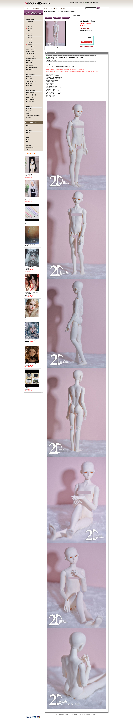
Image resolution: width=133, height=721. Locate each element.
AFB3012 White (32, 197)
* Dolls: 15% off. (50, 58)
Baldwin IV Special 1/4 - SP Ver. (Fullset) (32, 267)
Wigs (27, 125)
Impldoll (28, 88)
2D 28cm (29, 35)
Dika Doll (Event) (30, 62)
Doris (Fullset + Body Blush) (32, 339)
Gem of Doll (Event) (31, 81)
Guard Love (29, 83)
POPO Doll (29, 108)
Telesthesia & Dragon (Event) (33, 115)
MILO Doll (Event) (30, 99)
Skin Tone (83, 30)
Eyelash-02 (32, 221)
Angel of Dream (30, 51)
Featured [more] (30, 153)
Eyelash (28, 132)
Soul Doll (28, 113)
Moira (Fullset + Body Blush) (32, 363)
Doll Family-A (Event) (31, 67)
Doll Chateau (29, 65)
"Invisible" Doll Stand (32, 244)
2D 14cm (29, 37)
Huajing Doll (29, 85)
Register (82, 2)
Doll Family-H (29, 69)
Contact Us (54, 8)
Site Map (88, 714)
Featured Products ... (30, 147)
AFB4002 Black (32, 174)
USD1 (27, 141)
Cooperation (82, 714)
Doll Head (29, 44)
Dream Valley (29, 78)
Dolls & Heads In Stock (31, 17)
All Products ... (29, 149)
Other (27, 139)
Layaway (45, 8)
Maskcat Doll (29, 97)
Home (28, 8)
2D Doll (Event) (52, 11)
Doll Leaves (29, 72)
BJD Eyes (28, 128)
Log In (76, 2)
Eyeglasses (29, 130)
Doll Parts (29, 42)
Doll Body (61, 11)
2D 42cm (29, 33)
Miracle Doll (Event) (31, 101)
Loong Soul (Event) (31, 94)
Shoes (27, 137)
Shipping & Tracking (63, 714)
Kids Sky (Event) (30, 92)
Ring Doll (28, 111)
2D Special (30, 24)
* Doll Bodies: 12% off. (52, 60)
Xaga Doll (28, 117)
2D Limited (30, 21)
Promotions (36, 8)
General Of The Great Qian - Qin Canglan (32, 292)
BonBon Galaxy (30, 56)
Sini (32, 317)
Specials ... (28, 145)
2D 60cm (29, 30)
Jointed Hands (30, 46)
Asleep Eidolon (30, 53)
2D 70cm (29, 28)
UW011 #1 (32, 387)
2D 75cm (29, 26)
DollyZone (28, 76)
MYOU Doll (29, 104)
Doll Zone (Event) (30, 74)
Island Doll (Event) (30, 90)
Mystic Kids (29, 106)
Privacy (76, 714)
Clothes (28, 135)
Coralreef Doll (29, 60)
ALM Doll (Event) (30, 49)
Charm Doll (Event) (31, 58)
